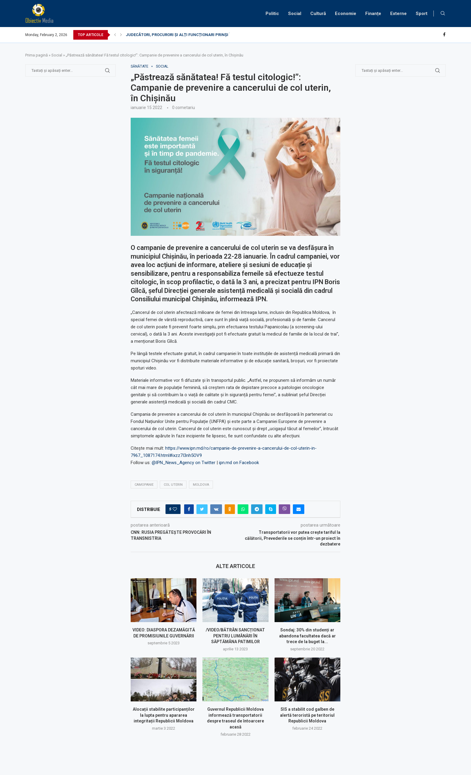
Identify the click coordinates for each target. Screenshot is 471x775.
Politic (272, 13)
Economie (345, 13)
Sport (421, 13)
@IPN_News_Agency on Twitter (183, 462)
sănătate (139, 66)
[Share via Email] (298, 509)
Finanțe (373, 13)
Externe (398, 13)
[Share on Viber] (284, 509)
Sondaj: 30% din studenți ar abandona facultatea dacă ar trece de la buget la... (307, 636)
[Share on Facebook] (189, 509)
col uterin (173, 485)
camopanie (144, 485)
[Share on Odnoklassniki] (230, 509)
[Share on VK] (216, 509)
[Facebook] (444, 35)
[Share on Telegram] (257, 509)
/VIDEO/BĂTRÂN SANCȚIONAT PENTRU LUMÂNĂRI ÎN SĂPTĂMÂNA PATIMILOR (235, 636)
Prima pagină (36, 55)
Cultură (318, 13)
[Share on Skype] (270, 509)
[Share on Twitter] (202, 509)
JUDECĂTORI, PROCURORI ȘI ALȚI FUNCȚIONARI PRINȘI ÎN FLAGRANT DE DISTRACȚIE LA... (209, 34)
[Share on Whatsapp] (243, 509)
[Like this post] (175, 509)
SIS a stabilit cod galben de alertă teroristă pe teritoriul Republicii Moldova (307, 715)
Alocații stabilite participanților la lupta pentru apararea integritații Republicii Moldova (164, 715)
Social (294, 13)
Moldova (201, 485)
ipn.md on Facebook (239, 462)
